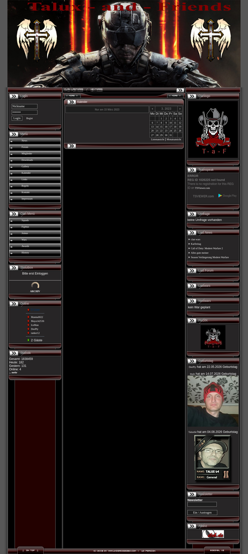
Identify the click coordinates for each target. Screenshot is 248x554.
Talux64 (192, 432)
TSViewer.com (202, 188)
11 (175, 122)
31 (170, 135)
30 (166, 135)
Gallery (25, 166)
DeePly (34, 329)
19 (180, 126)
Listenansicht (157, 139)
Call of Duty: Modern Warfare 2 (207, 248)
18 (175, 126)
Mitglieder (27, 153)
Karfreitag (196, 243)
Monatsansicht (174, 139)
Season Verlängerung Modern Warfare (210, 257)
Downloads (27, 160)
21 (157, 130)
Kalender (26, 173)
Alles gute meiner (200, 252)
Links (24, 179)
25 (175, 130)
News (24, 140)
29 (161, 135)
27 (152, 135)
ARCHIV (35, 291)
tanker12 (35, 333)
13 (152, 126)
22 (161, 130)
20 (152, 130)
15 (161, 126)
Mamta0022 (37, 317)
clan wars (195, 239)
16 (166, 126)
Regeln (25, 185)
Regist (29, 118)
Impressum (27, 198)
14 (157, 126)
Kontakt (26, 192)
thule (192, 374)
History (25, 252)
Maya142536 (37, 321)
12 (180, 122)
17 (170, 126)
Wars (24, 239)
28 (157, 135)
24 (170, 130)
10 (170, 122)
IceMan (35, 325)
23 (166, 130)
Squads (25, 220)
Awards (25, 246)
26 (180, 130)
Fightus (25, 226)
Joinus (25, 233)
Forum (25, 147)
